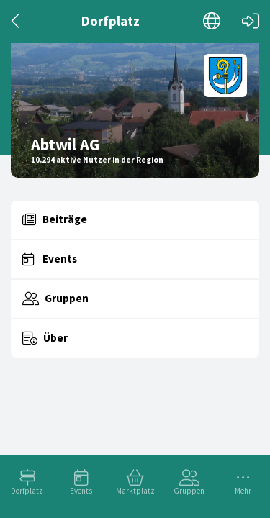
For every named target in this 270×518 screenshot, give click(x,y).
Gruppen (189, 491)
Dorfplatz (27, 491)
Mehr (243, 491)
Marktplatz (135, 491)
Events (81, 491)
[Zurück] (16, 21)
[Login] (250, 21)
